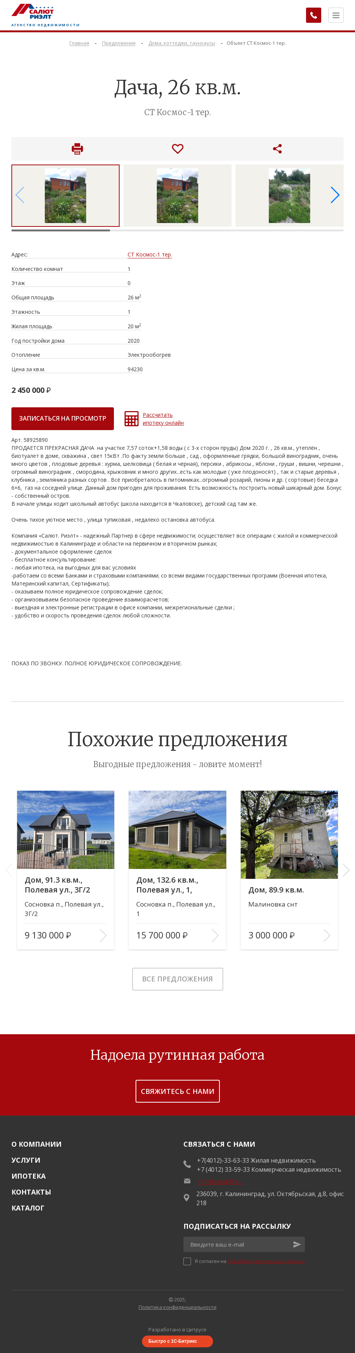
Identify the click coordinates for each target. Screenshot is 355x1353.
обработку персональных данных (266, 1261)
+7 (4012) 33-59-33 (223, 1169)
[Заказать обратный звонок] (313, 15)
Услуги (25, 1160)
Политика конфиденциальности (177, 1307)
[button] (335, 195)
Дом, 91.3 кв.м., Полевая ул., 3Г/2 (57, 885)
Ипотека (28, 1176)
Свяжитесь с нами (178, 1091)
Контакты (31, 1191)
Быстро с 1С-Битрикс (172, 1341)
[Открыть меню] (336, 15)
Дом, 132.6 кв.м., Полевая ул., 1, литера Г (167, 885)
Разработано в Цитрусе (177, 1329)
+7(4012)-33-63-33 (223, 1160)
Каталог (27, 1207)
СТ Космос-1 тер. (150, 255)
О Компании (36, 1144)
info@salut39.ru (219, 1181)
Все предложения (177, 978)
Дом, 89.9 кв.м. (276, 890)
